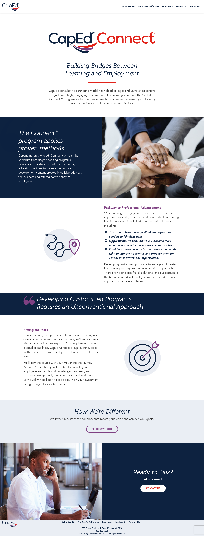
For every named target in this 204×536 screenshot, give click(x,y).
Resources (181, 7)
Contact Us (194, 7)
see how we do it (102, 429)
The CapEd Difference (149, 7)
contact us (153, 488)
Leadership (167, 7)
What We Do (128, 7)
